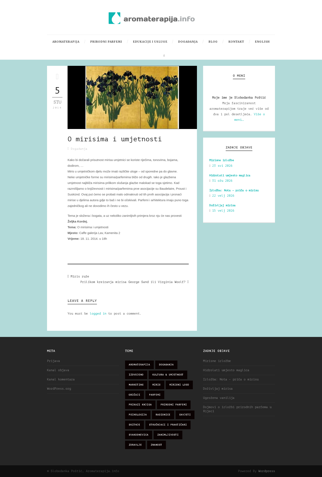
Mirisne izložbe (221, 160)
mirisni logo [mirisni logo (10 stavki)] (179, 384)
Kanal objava (58, 370)
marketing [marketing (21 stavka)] (136, 384)
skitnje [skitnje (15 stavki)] (134, 424)
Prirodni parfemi (106, 41)
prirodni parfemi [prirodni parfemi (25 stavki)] (174, 404)
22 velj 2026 (223, 195)
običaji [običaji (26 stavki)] (134, 395)
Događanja (188, 41)
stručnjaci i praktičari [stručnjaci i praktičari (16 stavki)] (168, 424)
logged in (98, 313)
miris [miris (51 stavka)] (156, 384)
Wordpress (266, 471)
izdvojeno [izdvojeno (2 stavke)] (136, 374)
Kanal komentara (61, 379)
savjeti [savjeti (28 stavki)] (185, 414)
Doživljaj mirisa (222, 205)
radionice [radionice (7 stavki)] (163, 414)
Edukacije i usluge (150, 41)
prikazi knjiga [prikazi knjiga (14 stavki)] (140, 404)
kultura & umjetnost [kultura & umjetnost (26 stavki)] (168, 374)
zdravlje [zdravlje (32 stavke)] (135, 445)
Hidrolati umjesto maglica (229, 175)
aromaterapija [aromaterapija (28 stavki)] (139, 364)
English (262, 41)
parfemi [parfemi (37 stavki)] (155, 395)
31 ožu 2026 (222, 181)
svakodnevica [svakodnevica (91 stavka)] (138, 435)
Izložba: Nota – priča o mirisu (234, 190)
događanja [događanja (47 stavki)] (166, 364)
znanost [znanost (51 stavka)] (156, 445)
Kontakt (236, 41)
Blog (213, 41)
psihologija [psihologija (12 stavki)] (138, 414)
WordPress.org (59, 388)
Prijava (53, 361)
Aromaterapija (65, 41)
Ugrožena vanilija (219, 398)
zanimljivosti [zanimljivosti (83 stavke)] (168, 435)
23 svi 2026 (222, 166)
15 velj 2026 (223, 210)
